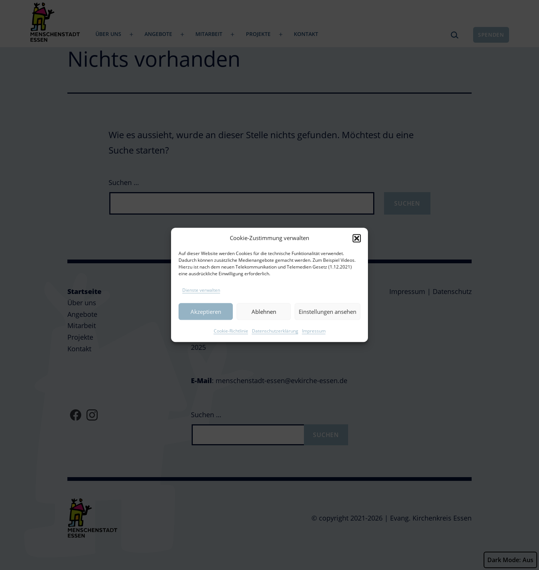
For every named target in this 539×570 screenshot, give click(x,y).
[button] (356, 246)
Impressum (314, 339)
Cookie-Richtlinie (231, 339)
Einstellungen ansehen (327, 320)
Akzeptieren (206, 320)
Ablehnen (264, 320)
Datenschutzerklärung (275, 339)
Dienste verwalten (201, 298)
